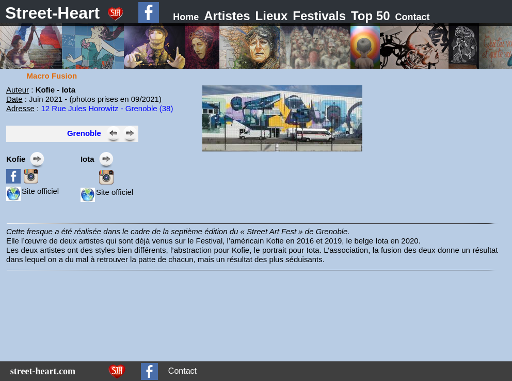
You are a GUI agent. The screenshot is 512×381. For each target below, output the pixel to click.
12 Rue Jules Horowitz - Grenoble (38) (107, 108)
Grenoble (84, 133)
